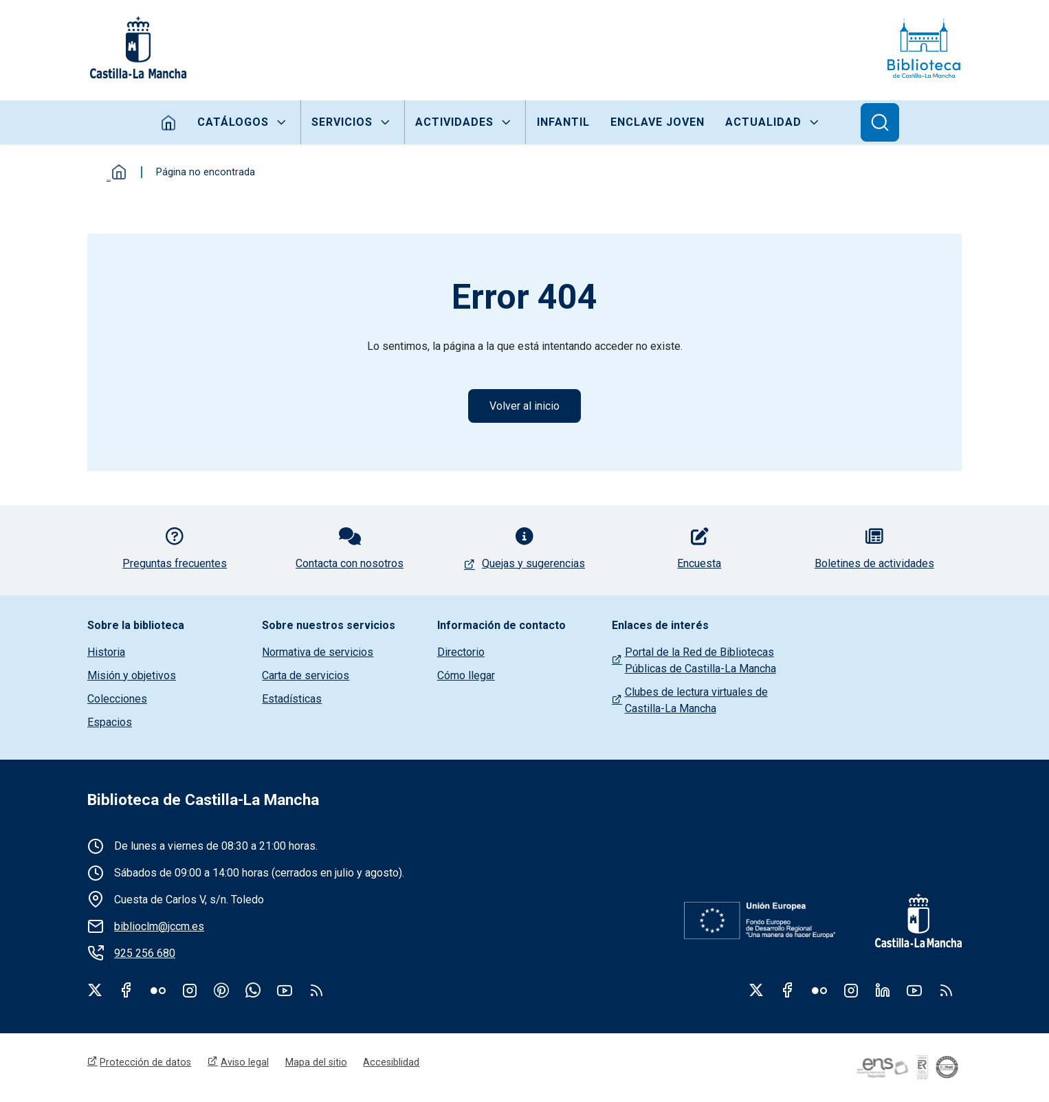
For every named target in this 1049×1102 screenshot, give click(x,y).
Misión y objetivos (131, 676)
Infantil (562, 122)
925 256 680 (144, 953)
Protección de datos (146, 1063)
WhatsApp (253, 990)
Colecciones (117, 699)
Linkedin (882, 990)
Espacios (109, 722)
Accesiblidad (392, 1063)
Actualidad (764, 122)
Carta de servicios (305, 676)
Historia (106, 652)
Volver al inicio (524, 405)
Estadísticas (292, 699)
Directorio (461, 652)
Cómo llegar (466, 676)
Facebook (126, 990)
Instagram (190, 990)
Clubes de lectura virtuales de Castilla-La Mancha (696, 701)
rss (316, 990)
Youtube (284, 990)
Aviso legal (245, 1063)
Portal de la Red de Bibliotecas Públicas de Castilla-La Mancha (700, 661)
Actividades (454, 122)
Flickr (158, 990)
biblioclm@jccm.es (159, 927)
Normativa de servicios (317, 652)
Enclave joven (657, 122)
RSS (946, 990)
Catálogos (233, 122)
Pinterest (221, 990)
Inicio (168, 122)
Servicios (342, 122)
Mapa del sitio (316, 1063)
